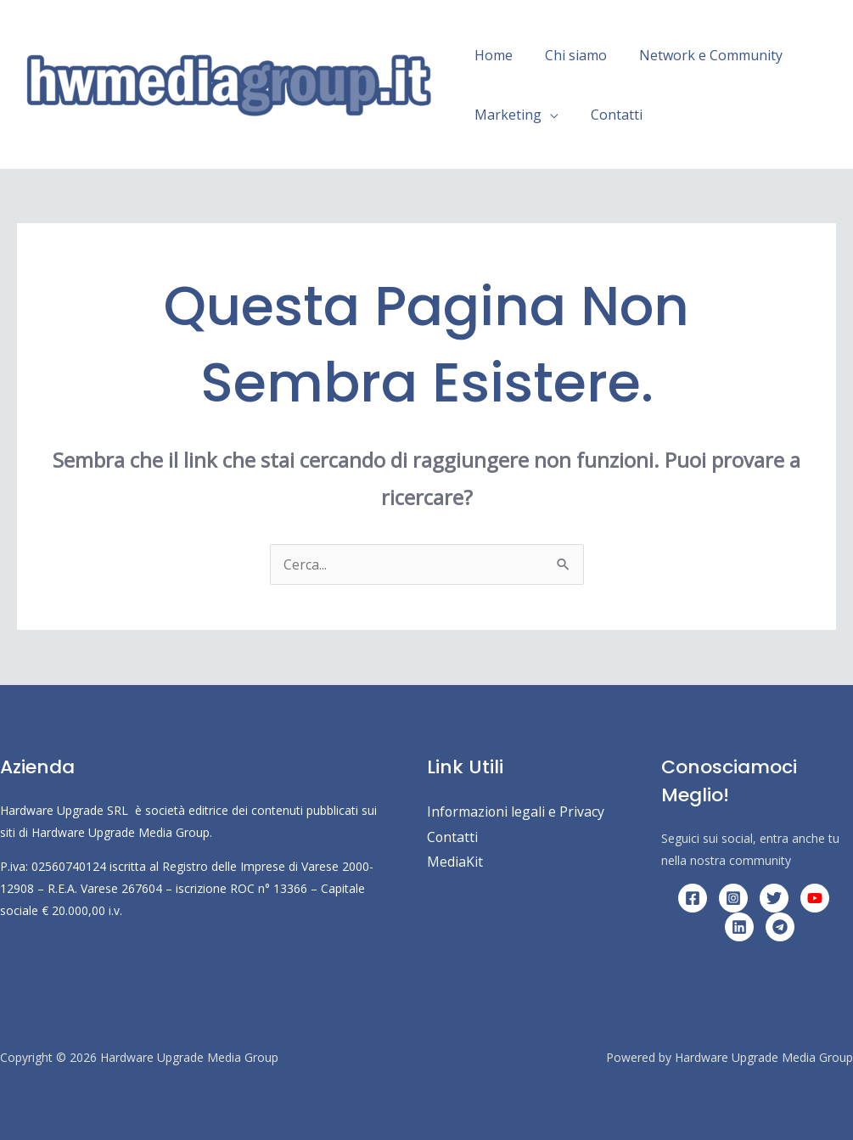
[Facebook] (692, 898)
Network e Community (698, 55)
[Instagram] (733, 898)
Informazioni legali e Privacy (516, 811)
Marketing (505, 114)
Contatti (609, 114)
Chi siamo (568, 55)
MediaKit (455, 862)
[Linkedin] (739, 927)
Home (491, 55)
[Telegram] (780, 927)
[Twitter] (774, 898)
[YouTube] (814, 898)
